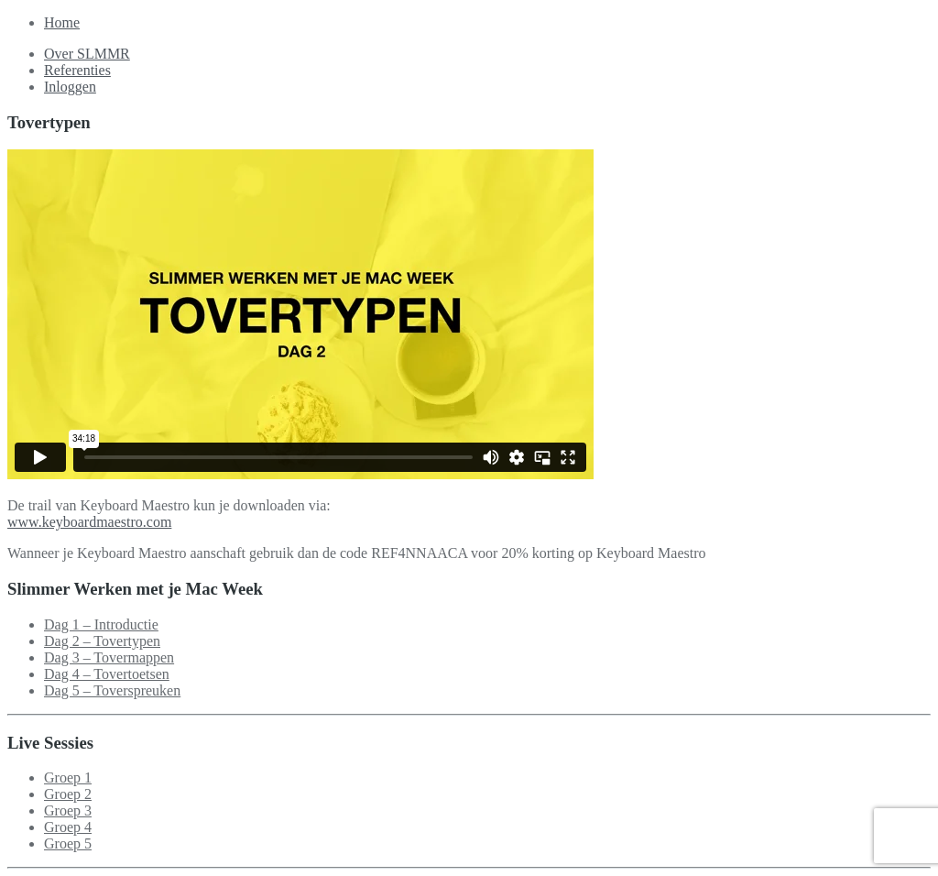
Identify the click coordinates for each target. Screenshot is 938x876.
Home (62, 22)
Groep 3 (68, 810)
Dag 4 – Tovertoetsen (106, 674)
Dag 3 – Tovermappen (109, 657)
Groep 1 (68, 777)
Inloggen (70, 86)
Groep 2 (68, 794)
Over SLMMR (87, 53)
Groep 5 (68, 843)
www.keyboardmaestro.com (89, 522)
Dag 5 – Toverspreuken (112, 690)
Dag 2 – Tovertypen (102, 641)
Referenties (77, 70)
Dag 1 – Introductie (101, 624)
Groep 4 (68, 827)
